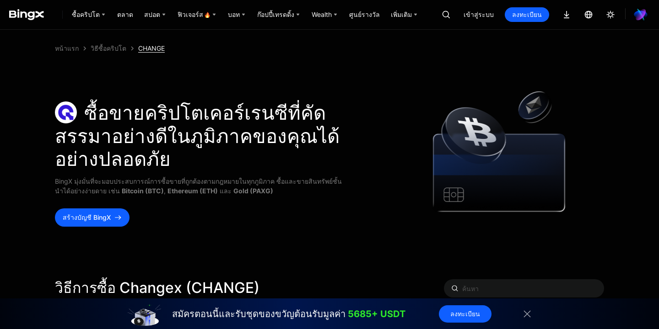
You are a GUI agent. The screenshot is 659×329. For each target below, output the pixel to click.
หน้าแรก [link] (67, 48)
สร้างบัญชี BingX (92, 217)
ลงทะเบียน (527, 14)
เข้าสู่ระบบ (479, 14)
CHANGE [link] (151, 48)
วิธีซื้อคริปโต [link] (108, 48)
